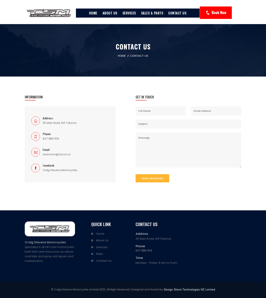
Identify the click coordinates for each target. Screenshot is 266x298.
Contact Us (177, 13)
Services (129, 13)
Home (93, 13)
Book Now (219, 12)
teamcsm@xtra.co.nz (57, 154)
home (121, 56)
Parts (99, 254)
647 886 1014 (51, 138)
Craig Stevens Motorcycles (60, 170)
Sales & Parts (152, 13)
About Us (110, 13)
